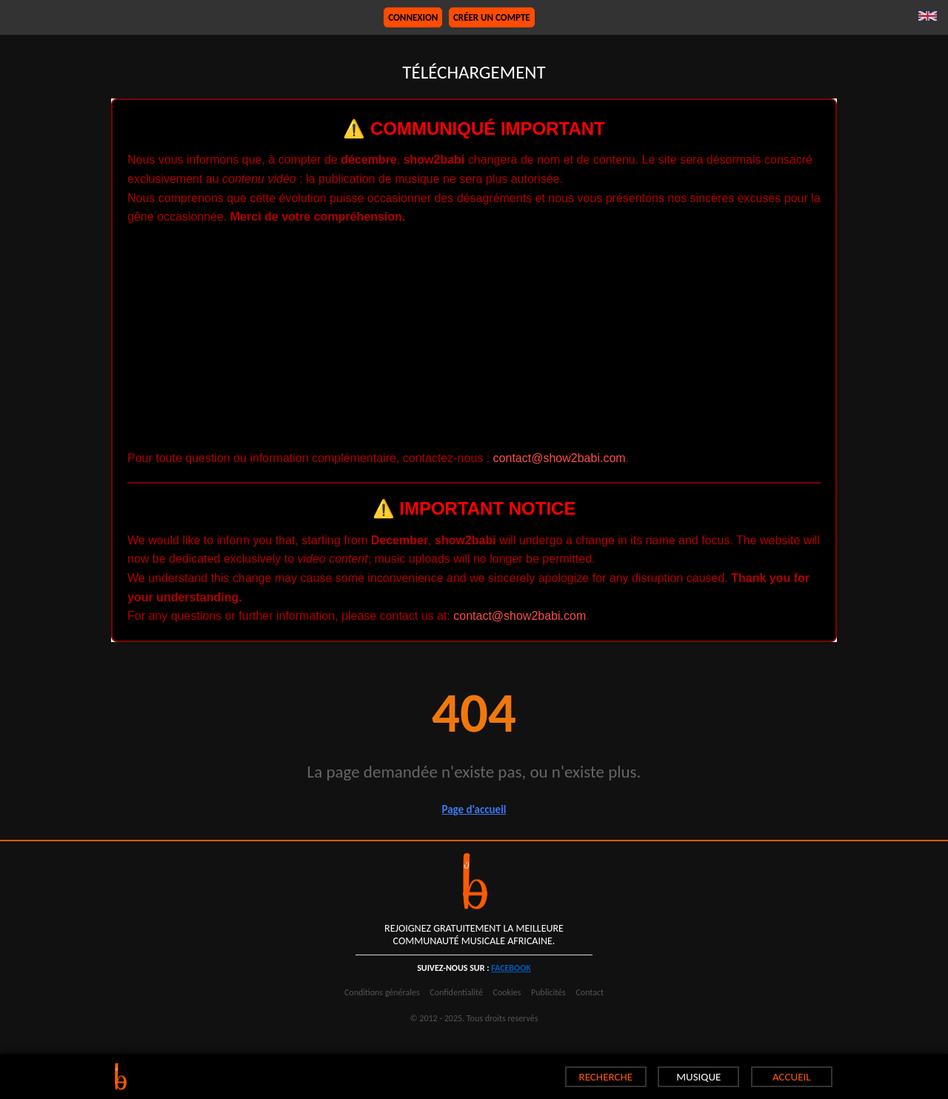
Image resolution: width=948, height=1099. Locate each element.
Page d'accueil (473, 809)
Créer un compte (491, 17)
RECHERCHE (606, 1076)
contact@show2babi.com (559, 458)
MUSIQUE (698, 1076)
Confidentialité (456, 992)
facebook (511, 968)
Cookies (507, 992)
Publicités (548, 992)
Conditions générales (382, 992)
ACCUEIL (791, 1076)
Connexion (413, 17)
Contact (589, 992)
